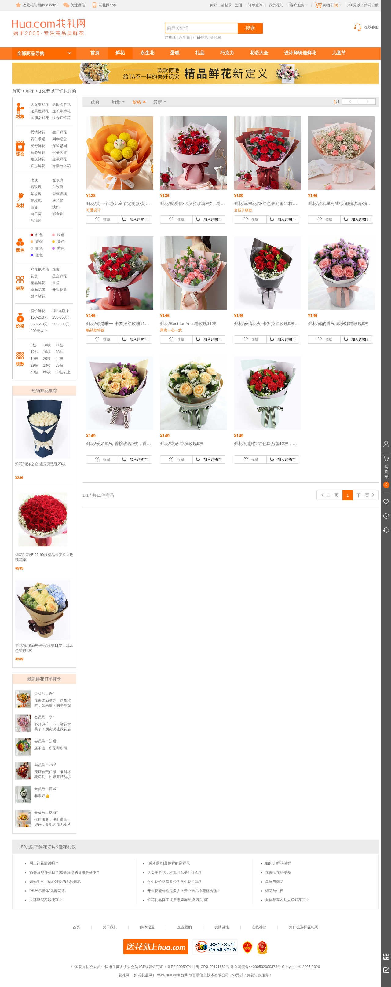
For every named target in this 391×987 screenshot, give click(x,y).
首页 (95, 52)
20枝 (47, 358)
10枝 (47, 345)
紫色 (58, 248)
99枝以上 (63, 372)
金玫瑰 (215, 37)
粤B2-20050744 (180, 967)
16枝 (47, 352)
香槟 (37, 241)
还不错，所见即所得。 (52, 748)
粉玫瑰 (36, 187)
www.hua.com (168, 975)
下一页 (365, 495)
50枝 (34, 372)
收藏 (102, 219)
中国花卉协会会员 (85, 967)
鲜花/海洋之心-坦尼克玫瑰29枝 (40, 464)
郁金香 (57, 214)
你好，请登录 (221, 5)
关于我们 (110, 927)
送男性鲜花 (40, 111)
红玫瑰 (170, 37)
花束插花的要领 (278, 872)
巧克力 (227, 52)
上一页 (329, 495)
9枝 (33, 345)
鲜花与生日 (274, 891)
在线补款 (259, 927)
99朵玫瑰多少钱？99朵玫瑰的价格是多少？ (64, 872)
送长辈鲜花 (61, 111)
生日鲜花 (200, 37)
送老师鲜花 (61, 118)
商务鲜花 (38, 152)
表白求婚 (38, 139)
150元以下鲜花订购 (43, 38)
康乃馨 (57, 200)
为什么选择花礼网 (303, 927)
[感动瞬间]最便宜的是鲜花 (168, 863)
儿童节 (339, 52)
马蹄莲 (36, 220)
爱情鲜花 (38, 132)
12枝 (34, 352)
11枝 (59, 345)
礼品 (199, 52)
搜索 (250, 28)
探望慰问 (59, 146)
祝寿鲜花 (38, 146)
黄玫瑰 (36, 200)
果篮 (56, 283)
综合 (95, 102)
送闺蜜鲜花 (61, 104)
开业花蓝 (59, 289)
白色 (37, 248)
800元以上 (39, 331)
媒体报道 (147, 927)
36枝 (59, 365)
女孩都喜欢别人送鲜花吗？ (287, 900)
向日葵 (36, 214)
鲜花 (120, 52)
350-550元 (39, 324)
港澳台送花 (61, 166)
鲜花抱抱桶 (40, 269)
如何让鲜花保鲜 (278, 863)
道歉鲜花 (59, 159)
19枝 (34, 358)
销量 (116, 102)
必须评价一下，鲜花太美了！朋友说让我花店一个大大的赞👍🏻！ (52, 729)
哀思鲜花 (38, 166)
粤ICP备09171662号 (212, 967)
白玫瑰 (57, 187)
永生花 (184, 37)
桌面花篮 (38, 289)
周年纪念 (59, 139)
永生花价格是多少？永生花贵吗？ (174, 881)
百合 (34, 207)
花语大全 (259, 52)
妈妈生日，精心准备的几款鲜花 (55, 881)
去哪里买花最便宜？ (45, 900)
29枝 (34, 365)
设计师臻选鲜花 (300, 52)
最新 (157, 102)
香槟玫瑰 (59, 194)
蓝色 (37, 255)
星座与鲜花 (274, 881)
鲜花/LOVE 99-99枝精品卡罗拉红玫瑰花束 (44, 557)
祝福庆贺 (59, 152)
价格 (137, 102)
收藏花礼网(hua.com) (36, 5)
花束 (56, 269)
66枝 (47, 372)
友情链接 (221, 927)
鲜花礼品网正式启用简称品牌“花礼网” (177, 900)
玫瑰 (34, 180)
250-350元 (60, 317)
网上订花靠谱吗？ (44, 863)
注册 (238, 5)
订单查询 (255, 5)
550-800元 (60, 324)
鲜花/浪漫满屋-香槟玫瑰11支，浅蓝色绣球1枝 (44, 648)
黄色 (58, 241)
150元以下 (60, 311)
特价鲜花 (38, 311)
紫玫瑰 (36, 194)
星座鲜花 (59, 276)
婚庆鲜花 (38, 159)
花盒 (34, 276)
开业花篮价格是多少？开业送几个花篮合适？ (184, 891)
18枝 (59, 352)
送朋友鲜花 (40, 118)
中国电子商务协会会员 (119, 967)
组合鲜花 (38, 296)
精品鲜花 (38, 283)
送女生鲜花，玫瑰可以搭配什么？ (174, 872)
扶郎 (56, 207)
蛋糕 (174, 52)
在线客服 (366, 27)
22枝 (59, 358)
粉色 (58, 235)
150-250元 (39, 317)
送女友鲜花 (40, 104)
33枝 (47, 365)
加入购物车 (135, 219)
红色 (37, 235)
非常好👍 (42, 796)
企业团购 (184, 927)
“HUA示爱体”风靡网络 (47, 891)
